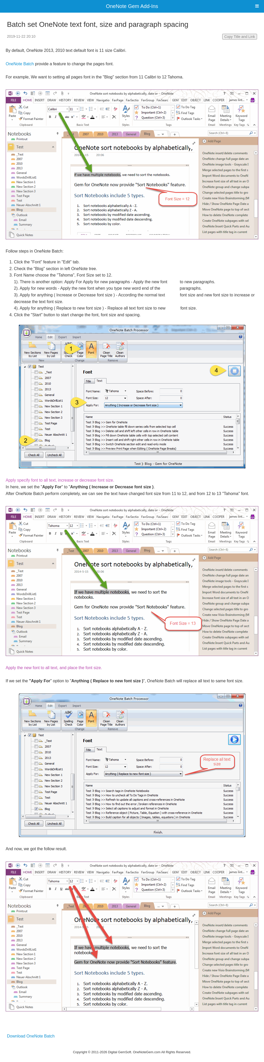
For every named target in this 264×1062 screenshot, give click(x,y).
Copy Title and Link (239, 37)
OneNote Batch (20, 64)
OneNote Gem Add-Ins (132, 6)
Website (132, 1046)
